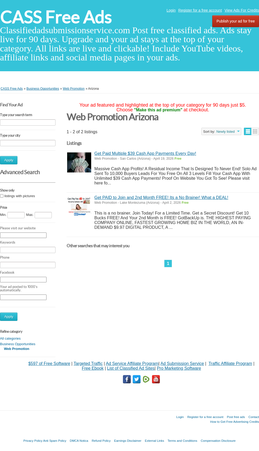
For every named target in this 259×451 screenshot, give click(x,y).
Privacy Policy (32, 440)
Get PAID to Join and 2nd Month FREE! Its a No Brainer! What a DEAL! (161, 197)
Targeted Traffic (88, 363)
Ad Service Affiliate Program (132, 363)
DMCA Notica (79, 440)
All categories (10, 338)
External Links (154, 440)
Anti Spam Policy (54, 440)
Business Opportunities (17, 344)
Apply (8, 160)
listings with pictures (19, 196)
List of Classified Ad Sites (131, 368)
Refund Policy (101, 440)
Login (170, 10)
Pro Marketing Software (179, 368)
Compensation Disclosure (218, 440)
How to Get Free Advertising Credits (234, 421)
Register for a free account (200, 10)
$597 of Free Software (49, 363)
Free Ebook (93, 368)
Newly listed (225, 132)
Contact (253, 417)
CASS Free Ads (56, 17)
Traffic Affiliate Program (230, 363)
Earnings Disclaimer (127, 440)
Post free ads (236, 417)
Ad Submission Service (182, 363)
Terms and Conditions (182, 440)
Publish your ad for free (235, 21)
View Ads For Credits (242, 10)
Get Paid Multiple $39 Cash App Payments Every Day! (145, 153)
